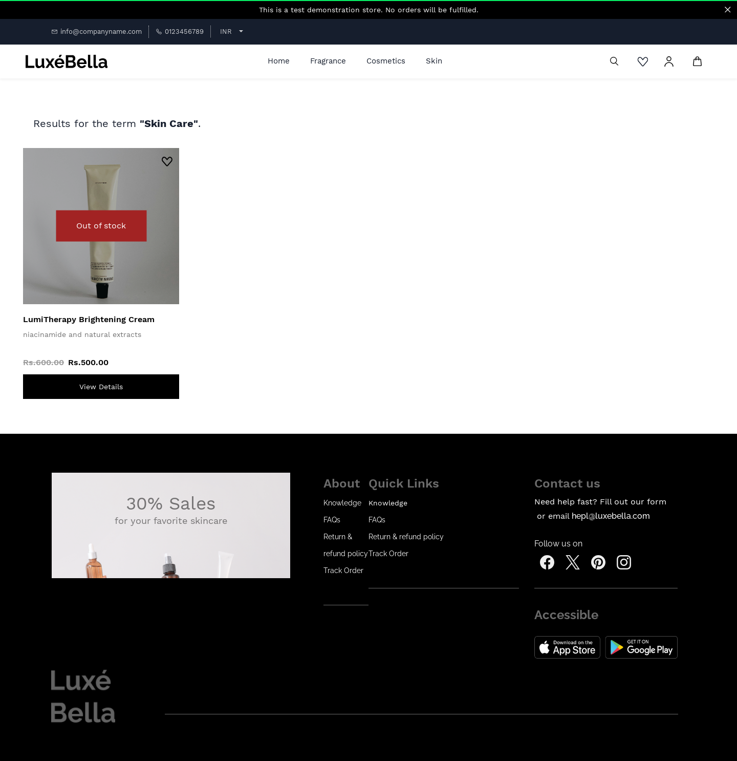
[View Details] (101, 386)
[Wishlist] (645, 61)
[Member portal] (669, 61)
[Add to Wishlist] (167, 162)
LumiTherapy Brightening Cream (89, 319)
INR (226, 31)
